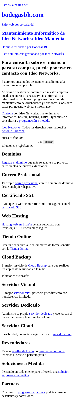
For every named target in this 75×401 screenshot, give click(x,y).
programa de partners (31, 392)
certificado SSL (12, 207)
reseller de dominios (52, 351)
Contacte (7, 113)
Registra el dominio (14, 162)
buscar (47, 141)
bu (39, 141)
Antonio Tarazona (13, 131)
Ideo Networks (11, 127)
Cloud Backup (37, 265)
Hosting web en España (17, 224)
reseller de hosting (23, 351)
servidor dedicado (40, 313)
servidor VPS (22, 293)
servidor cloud (62, 334)
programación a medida (34, 120)
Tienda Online (19, 248)
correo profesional (26, 183)
